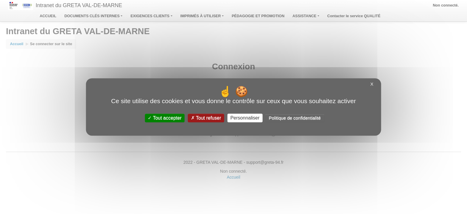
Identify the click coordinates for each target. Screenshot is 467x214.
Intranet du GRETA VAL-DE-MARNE (79, 5)
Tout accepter (164, 117)
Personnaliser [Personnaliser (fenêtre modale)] (244, 117)
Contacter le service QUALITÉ (353, 16)
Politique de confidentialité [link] (294, 117)
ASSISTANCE (305, 16)
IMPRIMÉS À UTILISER (202, 16)
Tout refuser (206, 117)
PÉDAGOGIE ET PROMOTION (258, 16)
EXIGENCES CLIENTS (151, 16)
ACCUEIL (48, 16)
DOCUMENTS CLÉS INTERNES (93, 16)
